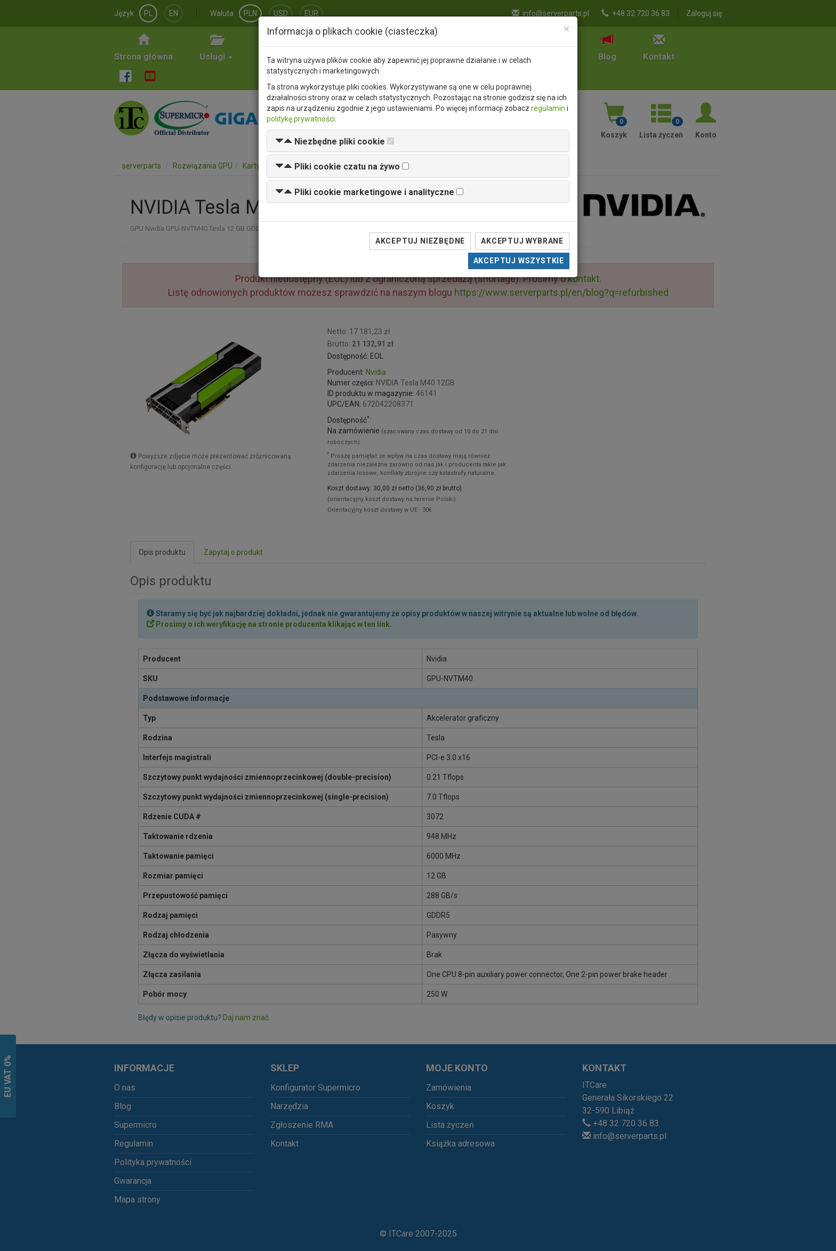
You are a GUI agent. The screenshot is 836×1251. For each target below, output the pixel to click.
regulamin (548, 108)
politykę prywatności (301, 119)
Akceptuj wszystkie (518, 260)
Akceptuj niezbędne (420, 241)
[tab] (418, 141)
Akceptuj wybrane (522, 241)
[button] (330, 141)
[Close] (566, 29)
